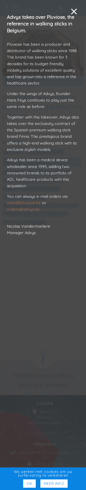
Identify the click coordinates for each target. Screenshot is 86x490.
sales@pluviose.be (24, 202)
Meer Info (54, 483)
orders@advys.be (23, 209)
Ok (29, 483)
